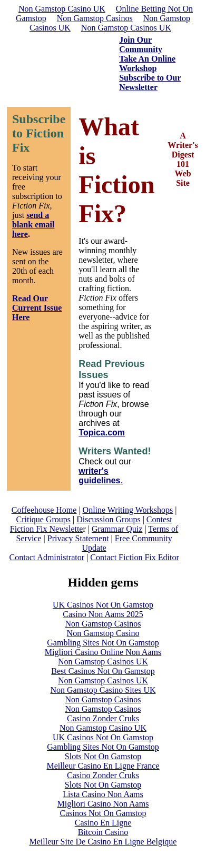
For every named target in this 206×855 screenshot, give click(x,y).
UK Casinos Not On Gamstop (103, 604)
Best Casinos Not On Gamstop (102, 671)
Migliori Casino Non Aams (103, 803)
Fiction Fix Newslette (46, 528)
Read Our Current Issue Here (37, 308)
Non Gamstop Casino (103, 633)
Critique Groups (43, 519)
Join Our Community (140, 44)
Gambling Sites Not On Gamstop (103, 642)
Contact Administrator (46, 557)
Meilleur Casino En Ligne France (102, 765)
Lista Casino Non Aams (103, 794)
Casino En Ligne (103, 822)
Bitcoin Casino (103, 832)
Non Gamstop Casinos (95, 18)
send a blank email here (33, 224)
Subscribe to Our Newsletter (150, 82)
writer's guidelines (99, 475)
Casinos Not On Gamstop (103, 813)
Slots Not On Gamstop (103, 756)
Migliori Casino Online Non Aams (103, 652)
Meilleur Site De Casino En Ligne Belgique (103, 841)
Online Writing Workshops (128, 509)
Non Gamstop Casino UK (61, 8)
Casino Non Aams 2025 (103, 614)
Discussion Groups (108, 519)
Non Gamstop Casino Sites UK (103, 689)
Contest (159, 519)
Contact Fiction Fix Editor (134, 557)
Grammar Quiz (117, 528)
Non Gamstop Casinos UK (126, 27)
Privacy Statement (78, 538)
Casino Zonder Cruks (103, 718)
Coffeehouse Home (44, 509)
